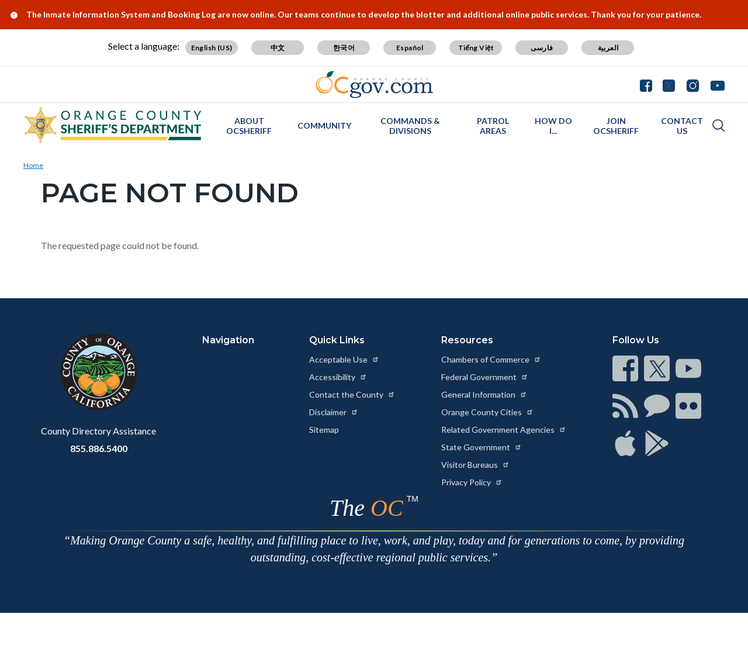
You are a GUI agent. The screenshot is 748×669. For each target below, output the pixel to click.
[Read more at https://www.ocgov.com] (98, 372)
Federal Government (484, 377)
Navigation (228, 340)
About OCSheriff (249, 126)
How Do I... (553, 126)
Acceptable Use (344, 359)
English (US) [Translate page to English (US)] (212, 47)
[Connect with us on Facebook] (648, 84)
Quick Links (337, 340)
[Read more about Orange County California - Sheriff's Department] (113, 125)
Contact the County (352, 394)
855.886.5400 (98, 448)
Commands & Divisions (410, 126)
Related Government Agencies (503, 429)
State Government (481, 447)
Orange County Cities (487, 412)
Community (324, 125)
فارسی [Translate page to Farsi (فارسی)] (542, 47)
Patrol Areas (493, 126)
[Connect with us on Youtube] (715, 84)
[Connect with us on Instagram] (692, 84)
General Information (484, 394)
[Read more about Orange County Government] (374, 84)
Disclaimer (333, 412)
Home (33, 165)
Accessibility (338, 377)
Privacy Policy (472, 482)
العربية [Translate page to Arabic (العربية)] (608, 47)
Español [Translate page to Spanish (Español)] (410, 47)
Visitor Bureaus (475, 465)
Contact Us (682, 126)
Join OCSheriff (616, 126)
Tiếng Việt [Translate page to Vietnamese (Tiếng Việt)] (476, 47)
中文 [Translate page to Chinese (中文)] (278, 47)
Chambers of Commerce (491, 359)
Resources (467, 340)
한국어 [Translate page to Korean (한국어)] (344, 47)
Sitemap (324, 429)
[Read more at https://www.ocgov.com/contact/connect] (625, 368)
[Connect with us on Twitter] (668, 84)
